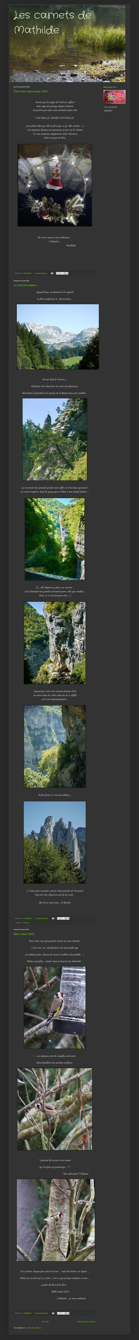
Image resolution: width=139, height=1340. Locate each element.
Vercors (26, 923)
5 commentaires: (41, 273)
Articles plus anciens (86, 1321)
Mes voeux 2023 (24, 934)
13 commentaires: (41, 918)
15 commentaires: (41, 1313)
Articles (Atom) (34, 1327)
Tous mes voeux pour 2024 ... (32, 91)
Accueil (45, 1321)
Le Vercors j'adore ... (26, 285)
